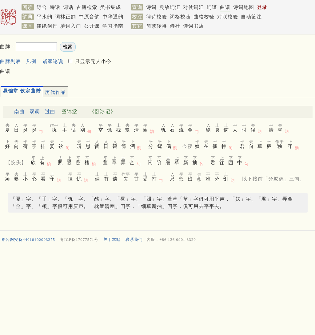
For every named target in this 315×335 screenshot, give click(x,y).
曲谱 (225, 7)
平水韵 (44, 16)
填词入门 (70, 26)
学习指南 (112, 26)
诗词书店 (193, 26)
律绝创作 (47, 26)
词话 (68, 7)
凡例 (31, 61)
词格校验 (180, 16)
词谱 (212, 7)
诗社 (175, 26)
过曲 (50, 111)
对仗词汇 (193, 7)
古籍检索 (86, 7)
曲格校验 (203, 16)
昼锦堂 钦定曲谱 (22, 91)
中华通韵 (112, 16)
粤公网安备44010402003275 (28, 239)
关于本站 (112, 239)
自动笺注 (251, 16)
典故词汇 (169, 7)
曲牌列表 (10, 61)
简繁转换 (156, 26)
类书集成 (110, 7)
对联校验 (227, 16)
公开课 (92, 26)
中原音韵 (89, 16)
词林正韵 (65, 16)
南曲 (19, 111)
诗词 (151, 7)
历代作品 (55, 92)
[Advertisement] (157, 290)
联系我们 (134, 239)
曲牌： (8, 46)
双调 (35, 111)
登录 (262, 7)
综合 (42, 7)
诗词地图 (243, 7)
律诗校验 (156, 16)
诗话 (55, 7)
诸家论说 (52, 61)
